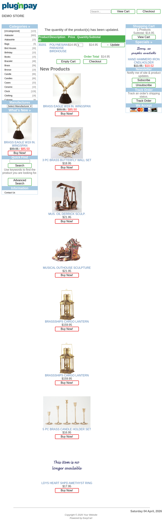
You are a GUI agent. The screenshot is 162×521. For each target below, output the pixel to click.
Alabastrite (9, 39)
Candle (7, 74)
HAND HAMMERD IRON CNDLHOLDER (144, 61)
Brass (7, 65)
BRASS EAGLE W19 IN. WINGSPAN (19, 144)
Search (19, 165)
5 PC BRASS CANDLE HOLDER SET (67, 429)
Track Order (143, 100)
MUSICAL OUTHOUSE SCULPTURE (67, 267)
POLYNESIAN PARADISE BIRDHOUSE (58, 48)
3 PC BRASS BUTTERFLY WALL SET (66, 160)
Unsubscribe (144, 85)
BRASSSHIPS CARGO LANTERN (67, 321)
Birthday (8, 52)
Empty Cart (68, 61)
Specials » (143, 42)
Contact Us (9, 192)
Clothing (8, 95)
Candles (8, 78)
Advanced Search (19, 182)
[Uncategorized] (12, 31)
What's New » (20, 110)
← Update (113, 44)
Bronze (7, 70)
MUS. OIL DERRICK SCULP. (66, 213)
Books (7, 57)
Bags (6, 44)
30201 (42, 44)
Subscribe (143, 80)
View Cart (123, 11)
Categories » (19, 26)
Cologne (8, 100)
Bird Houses (10, 48)
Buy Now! (20, 152)
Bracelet (8, 61)
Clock (7, 91)
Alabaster (9, 35)
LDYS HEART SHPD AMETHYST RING (66, 483)
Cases (7, 82)
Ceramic (8, 87)
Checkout (149, 11)
